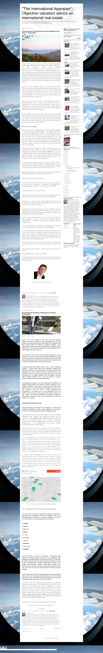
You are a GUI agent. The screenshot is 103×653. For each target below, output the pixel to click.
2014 (66, 188)
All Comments (67, 227)
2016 (66, 185)
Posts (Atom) (29, 631)
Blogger (56, 638)
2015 (66, 187)
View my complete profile (68, 222)
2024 (66, 153)
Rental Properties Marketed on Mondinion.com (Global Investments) (75, 80)
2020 (66, 159)
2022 (66, 156)
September (68, 173)
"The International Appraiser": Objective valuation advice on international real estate (47, 13)
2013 (66, 190)
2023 (66, 154)
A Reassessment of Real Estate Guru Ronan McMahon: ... (73, 168)
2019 (66, 161)
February (68, 181)
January (67, 183)
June (67, 175)
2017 (66, 164)
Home (41, 628)
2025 (66, 151)
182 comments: (43, 292)
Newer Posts (25, 628)
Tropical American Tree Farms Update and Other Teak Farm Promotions (75, 44)
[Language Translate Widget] (70, 32)
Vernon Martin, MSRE (73, 199)
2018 (66, 163)
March (67, 180)
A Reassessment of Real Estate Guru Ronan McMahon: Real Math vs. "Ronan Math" (75, 53)
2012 (66, 192)
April (67, 178)
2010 (66, 195)
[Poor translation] (5, 648)
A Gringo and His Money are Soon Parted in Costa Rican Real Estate (75, 97)
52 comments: (42, 610)
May (67, 176)
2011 (66, 193)
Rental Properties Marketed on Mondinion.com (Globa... (71, 171)
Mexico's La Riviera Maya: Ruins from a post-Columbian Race (75, 63)
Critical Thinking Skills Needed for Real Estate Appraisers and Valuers (74, 107)
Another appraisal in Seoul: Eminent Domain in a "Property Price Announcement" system (75, 117)
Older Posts (57, 628)
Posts (66, 226)
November (68, 166)
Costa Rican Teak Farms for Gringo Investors (75, 127)
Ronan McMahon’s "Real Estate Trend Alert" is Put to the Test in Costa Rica (75, 70)
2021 (66, 158)
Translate (71, 34)
